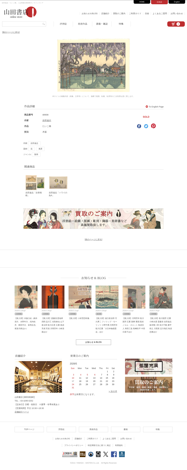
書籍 (126, 429)
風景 (40, 149)
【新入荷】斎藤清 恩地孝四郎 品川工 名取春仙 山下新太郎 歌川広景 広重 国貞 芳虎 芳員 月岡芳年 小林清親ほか (53, 325)
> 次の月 (113, 391)
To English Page (155, 107)
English (177, 2)
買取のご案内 (119, 13)
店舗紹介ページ (22, 412)
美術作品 (82, 23)
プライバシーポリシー (73, 445)
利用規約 (119, 445)
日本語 (159, 2)
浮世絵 (63, 23)
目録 (147, 13)
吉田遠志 (46, 120)
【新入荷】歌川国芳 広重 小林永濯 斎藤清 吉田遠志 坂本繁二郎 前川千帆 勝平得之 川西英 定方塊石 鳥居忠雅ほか (160, 325)
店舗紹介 (105, 13)
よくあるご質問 (160, 13)
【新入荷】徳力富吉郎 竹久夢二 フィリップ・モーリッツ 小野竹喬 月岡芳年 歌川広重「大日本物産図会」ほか (106, 325)
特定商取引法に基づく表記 (99, 445)
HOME (142, 2)
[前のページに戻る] (11, 32)
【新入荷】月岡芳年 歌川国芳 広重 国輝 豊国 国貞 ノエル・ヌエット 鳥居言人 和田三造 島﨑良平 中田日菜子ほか (134, 325)
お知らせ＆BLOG (90, 13)
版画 (36, 154)
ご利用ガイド (135, 13)
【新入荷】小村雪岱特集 (79, 318)
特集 (121, 23)
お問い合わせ (177, 13)
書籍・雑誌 (102, 23)
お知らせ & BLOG (93, 277)
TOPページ (29, 429)
